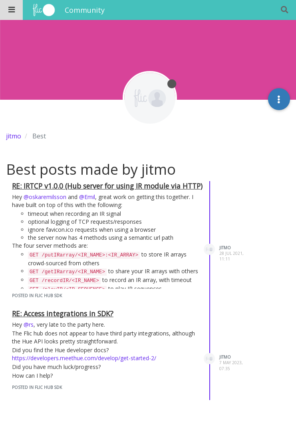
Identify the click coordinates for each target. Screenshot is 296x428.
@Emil (87, 197)
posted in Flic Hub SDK (37, 295)
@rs (29, 324)
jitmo (225, 247)
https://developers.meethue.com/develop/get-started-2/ (84, 358)
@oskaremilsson (45, 197)
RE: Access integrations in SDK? (62, 313)
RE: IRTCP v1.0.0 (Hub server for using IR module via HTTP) (107, 186)
